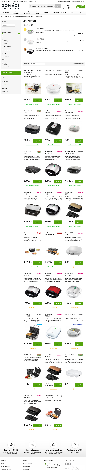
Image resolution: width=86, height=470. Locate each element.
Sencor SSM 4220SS (42, 48)
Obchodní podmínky (6, 469)
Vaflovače (4, 88)
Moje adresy (26, 469)
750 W (6, 64)
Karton (6, 56)
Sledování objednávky (65, 1)
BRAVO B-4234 (28, 355)
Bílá (5, 40)
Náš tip (39, 324)
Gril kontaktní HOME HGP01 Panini (49, 397)
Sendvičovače (5, 85)
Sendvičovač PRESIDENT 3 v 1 (49, 234)
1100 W (6, 66)
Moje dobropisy (26, 466)
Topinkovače (5, 81)
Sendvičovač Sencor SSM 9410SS (48, 112)
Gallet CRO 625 (40, 39)
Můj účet (25, 460)
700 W (6, 63)
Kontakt (3, 463)
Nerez (6, 41)
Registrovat (66, 8)
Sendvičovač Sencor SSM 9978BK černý (28, 397)
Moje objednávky (27, 463)
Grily (3, 78)
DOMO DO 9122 (40, 29)
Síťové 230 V (7, 50)
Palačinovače (5, 92)
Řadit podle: (26, 63)
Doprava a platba (5, 466)
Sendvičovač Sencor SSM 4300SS (48, 153)
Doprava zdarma (78, 324)
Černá (6, 43)
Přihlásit (68, 7)
